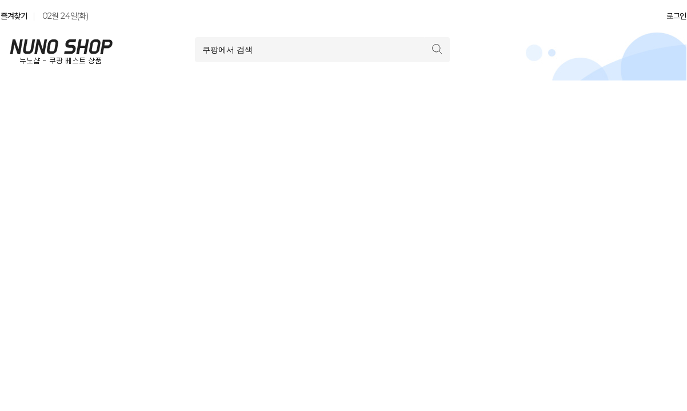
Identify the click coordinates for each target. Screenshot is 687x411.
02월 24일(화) (65, 16)
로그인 (676, 16)
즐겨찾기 (14, 16)
